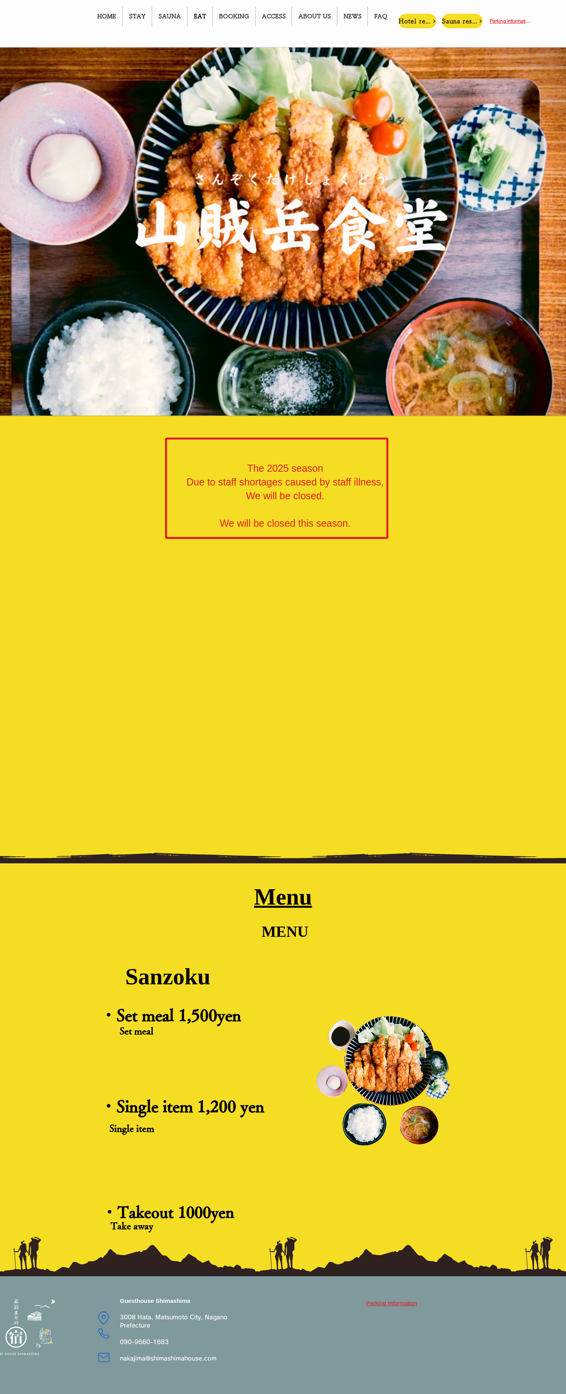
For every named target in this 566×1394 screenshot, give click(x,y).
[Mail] (104, 1357)
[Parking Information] (510, 21)
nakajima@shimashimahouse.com (168, 1358)
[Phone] (103, 1333)
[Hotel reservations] (417, 21)
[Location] (103, 1318)
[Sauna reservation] (462, 21)
